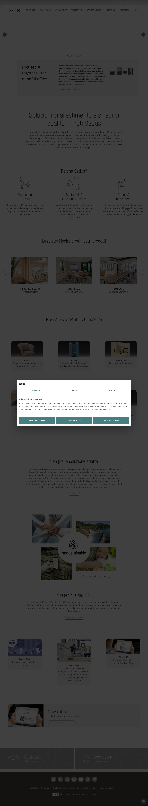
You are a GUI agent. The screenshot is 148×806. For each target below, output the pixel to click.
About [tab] (112, 390)
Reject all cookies (37, 420)
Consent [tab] (36, 390)
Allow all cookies (111, 420)
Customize (74, 420)
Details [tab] (74, 390)
